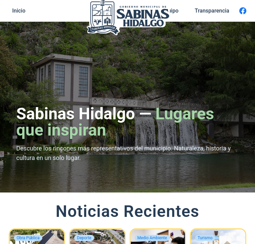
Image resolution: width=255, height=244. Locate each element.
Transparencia (212, 10)
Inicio (18, 10)
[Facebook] (243, 11)
